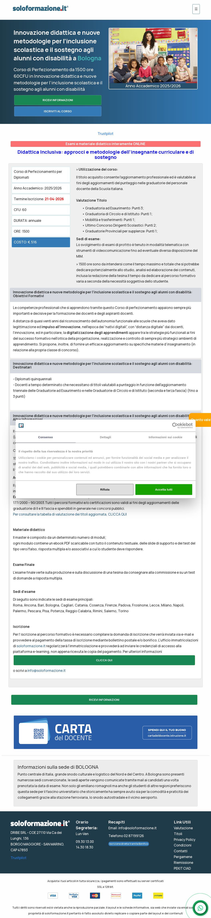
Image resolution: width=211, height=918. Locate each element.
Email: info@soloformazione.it (132, 828)
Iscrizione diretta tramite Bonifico (128, 843)
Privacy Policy (184, 839)
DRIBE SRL (18, 832)
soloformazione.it (31, 646)
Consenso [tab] (45, 437)
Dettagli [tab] (105, 437)
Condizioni (182, 845)
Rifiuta (105, 489)
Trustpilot (105, 133)
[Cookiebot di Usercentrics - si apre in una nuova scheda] (175, 426)
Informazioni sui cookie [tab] (165, 437)
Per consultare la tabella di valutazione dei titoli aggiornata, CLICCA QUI (70, 514)
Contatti (180, 851)
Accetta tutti (164, 489)
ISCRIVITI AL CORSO (58, 111)
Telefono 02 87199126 (126, 835)
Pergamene (183, 856)
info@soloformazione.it (46, 670)
